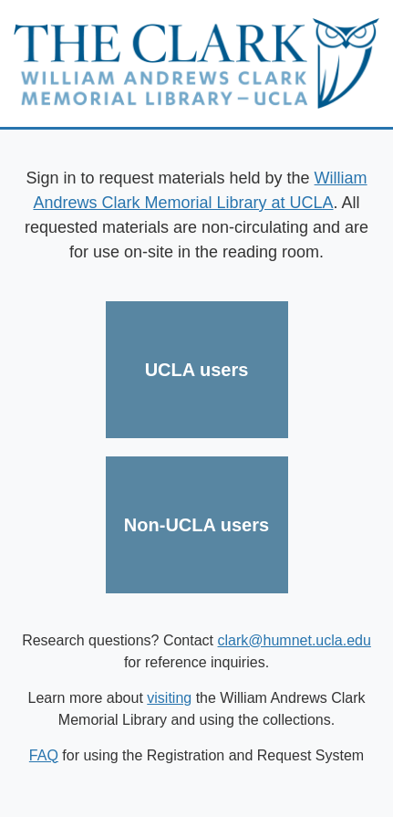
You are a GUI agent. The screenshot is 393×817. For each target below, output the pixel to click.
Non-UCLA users (196, 525)
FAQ (43, 755)
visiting (169, 698)
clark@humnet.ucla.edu (294, 640)
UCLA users (197, 370)
